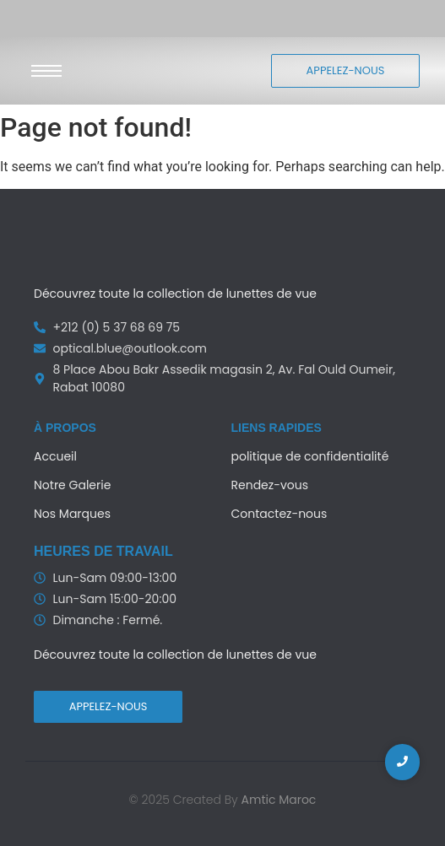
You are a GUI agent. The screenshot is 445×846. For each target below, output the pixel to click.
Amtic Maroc (279, 799)
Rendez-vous (269, 485)
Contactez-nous (279, 513)
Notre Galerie (72, 485)
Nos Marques (72, 513)
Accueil (55, 456)
